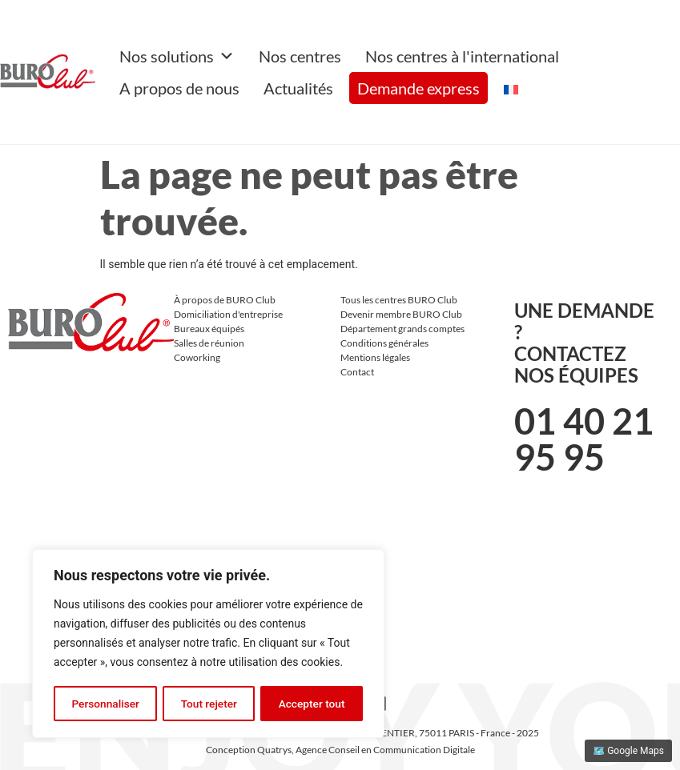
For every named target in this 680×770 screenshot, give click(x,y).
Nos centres (300, 56)
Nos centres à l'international (462, 56)
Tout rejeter (209, 703)
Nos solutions (177, 56)
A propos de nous (179, 88)
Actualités (298, 88)
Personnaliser (104, 703)
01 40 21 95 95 (584, 439)
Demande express (418, 88)
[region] (208, 644)
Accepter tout (312, 703)
